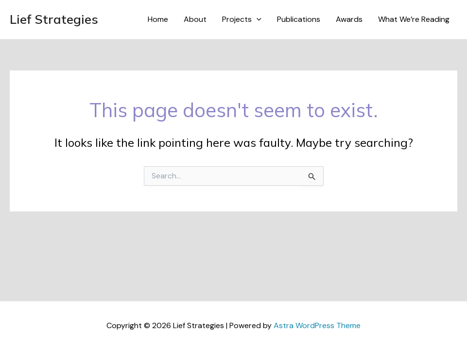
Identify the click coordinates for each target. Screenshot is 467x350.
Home (158, 19)
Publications (298, 19)
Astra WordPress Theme (317, 325)
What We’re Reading (414, 19)
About (195, 19)
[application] (256, 19)
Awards (349, 19)
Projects (241, 19)
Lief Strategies (54, 19)
